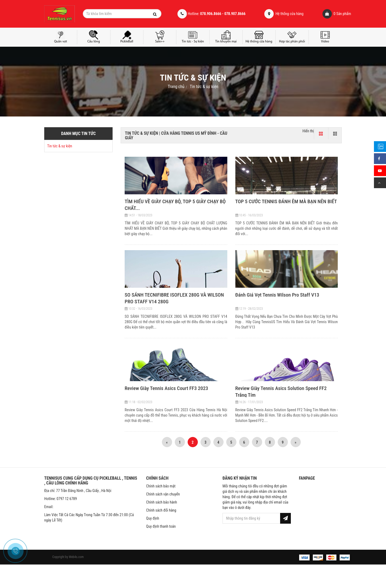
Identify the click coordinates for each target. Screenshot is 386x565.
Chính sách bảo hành (161, 502)
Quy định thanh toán (161, 526)
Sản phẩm (329, 14)
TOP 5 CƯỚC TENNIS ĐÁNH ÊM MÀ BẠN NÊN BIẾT (286, 201)
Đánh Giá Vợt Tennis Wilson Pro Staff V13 (277, 295)
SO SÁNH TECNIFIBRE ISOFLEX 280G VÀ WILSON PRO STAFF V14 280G (174, 298)
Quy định (152, 518)
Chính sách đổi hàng (161, 510)
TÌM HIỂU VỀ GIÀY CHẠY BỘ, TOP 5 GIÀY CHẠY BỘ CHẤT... (175, 204)
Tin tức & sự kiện (204, 86)
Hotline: (211, 14)
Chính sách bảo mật (161, 486)
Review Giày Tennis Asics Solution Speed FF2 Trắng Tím (281, 391)
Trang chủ (176, 86)
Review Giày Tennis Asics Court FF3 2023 (166, 388)
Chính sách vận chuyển (163, 494)
